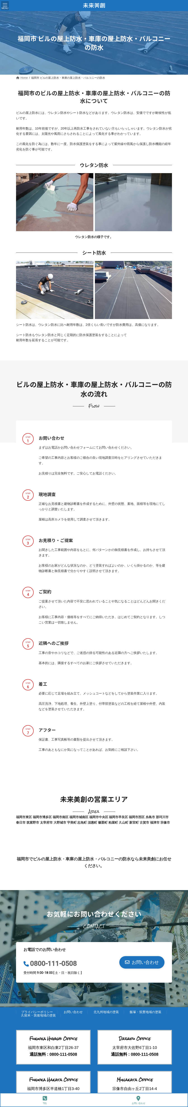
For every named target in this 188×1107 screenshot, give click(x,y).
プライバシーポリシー (37, 1012)
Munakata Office (135, 1080)
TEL (45, 1100)
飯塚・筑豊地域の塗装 (145, 1012)
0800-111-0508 (53, 963)
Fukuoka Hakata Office (53, 1080)
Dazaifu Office (134, 1039)
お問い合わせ (73, 1012)
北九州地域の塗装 (106, 1012)
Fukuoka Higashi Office (53, 1039)
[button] (141, 962)
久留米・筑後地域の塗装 (38, 1015)
